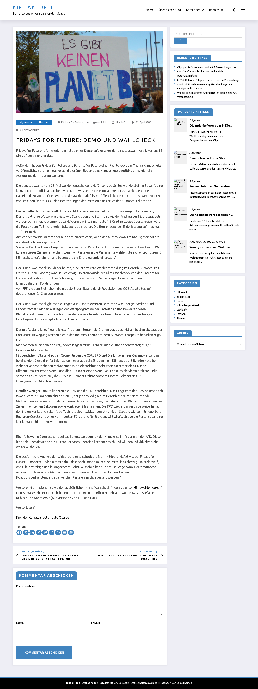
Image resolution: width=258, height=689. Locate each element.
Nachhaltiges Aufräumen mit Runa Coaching (128, 557)
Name (51, 630)
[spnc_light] (234, 10)
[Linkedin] (32, 532)
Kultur (180, 301)
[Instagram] (51, 532)
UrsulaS (120, 122)
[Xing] (39, 532)
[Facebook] (19, 532)
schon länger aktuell (188, 305)
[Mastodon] (45, 532)
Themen (44, 122)
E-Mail (126, 630)
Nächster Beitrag (147, 551)
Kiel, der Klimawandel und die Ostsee (42, 517)
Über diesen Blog (170, 9)
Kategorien (195, 9)
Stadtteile (182, 309)
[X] (26, 532)
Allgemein (25, 122)
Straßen (181, 314)
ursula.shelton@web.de (144, 682)
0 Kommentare (29, 130)
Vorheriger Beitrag (33, 551)
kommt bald (183, 296)
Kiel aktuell (33, 7)
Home (150, 9)
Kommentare (89, 599)
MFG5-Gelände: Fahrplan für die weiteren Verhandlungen (209, 80)
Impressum (216, 9)
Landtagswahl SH (95, 122)
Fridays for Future (72, 122)
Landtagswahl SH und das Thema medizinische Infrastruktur (50, 557)
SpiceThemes (184, 682)
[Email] (64, 532)
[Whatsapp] (58, 532)
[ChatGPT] (71, 532)
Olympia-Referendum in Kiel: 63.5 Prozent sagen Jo (206, 67)
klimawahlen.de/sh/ (148, 487)
